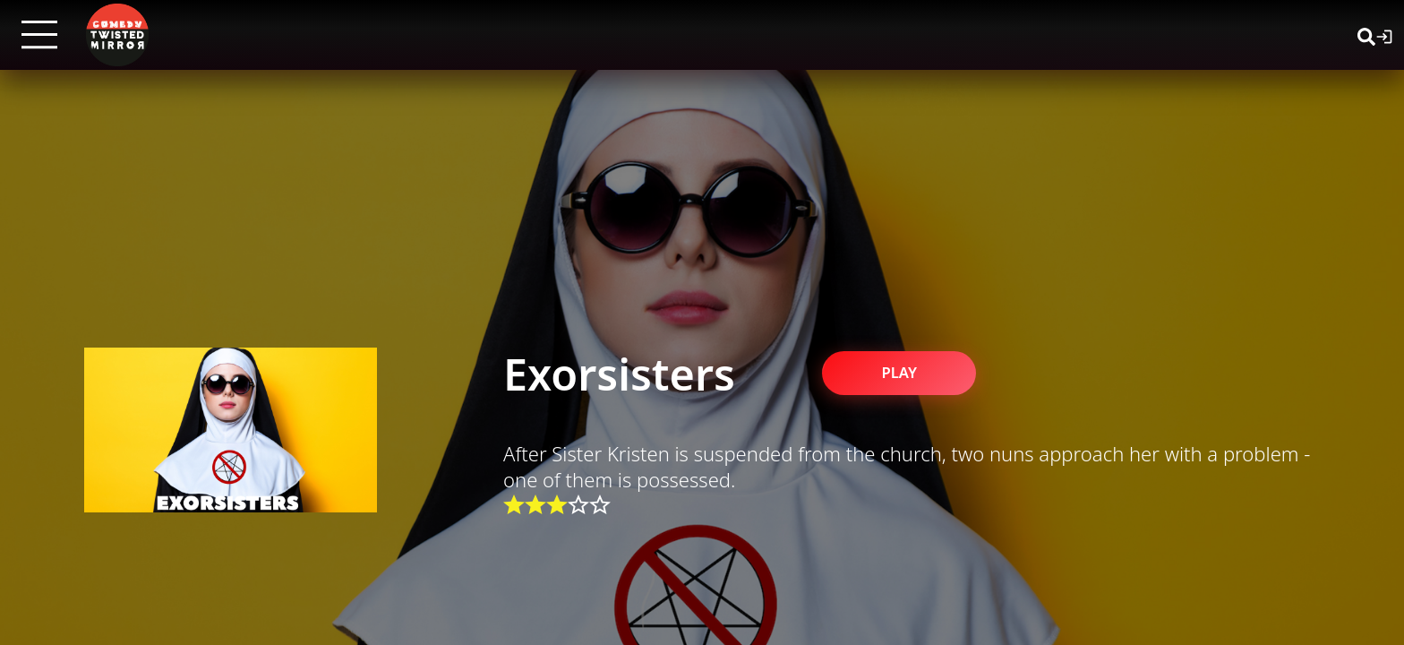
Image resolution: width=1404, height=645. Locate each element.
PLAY (912, 372)
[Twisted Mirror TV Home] (117, 35)
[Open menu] (39, 35)
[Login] (1384, 35)
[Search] (1366, 35)
